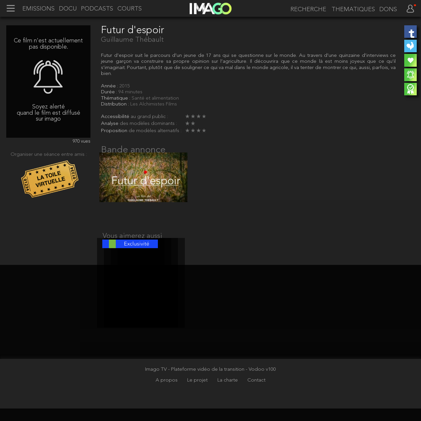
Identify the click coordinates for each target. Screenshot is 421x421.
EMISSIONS (38, 9)
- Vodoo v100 (261, 382)
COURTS (129, 9)
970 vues (81, 141)
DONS (388, 9)
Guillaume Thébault (132, 39)
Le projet (198, 393)
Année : (110, 86)
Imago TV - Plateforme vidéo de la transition (195, 382)
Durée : (109, 92)
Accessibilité (116, 116)
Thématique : (116, 98)
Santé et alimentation (155, 98)
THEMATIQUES (353, 9)
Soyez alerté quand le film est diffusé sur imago (48, 113)
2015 (124, 86)
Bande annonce (133, 150)
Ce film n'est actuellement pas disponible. (48, 44)
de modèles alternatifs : (155, 130)
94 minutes (130, 92)
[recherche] (307, 9)
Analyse (110, 123)
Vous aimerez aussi (132, 242)
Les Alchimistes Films (153, 104)
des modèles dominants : (148, 123)
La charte (228, 393)
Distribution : (115, 104)
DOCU (68, 9)
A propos (167, 393)
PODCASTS (97, 9)
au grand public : (149, 116)
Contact (256, 393)
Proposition (115, 130)
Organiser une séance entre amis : (49, 154)
